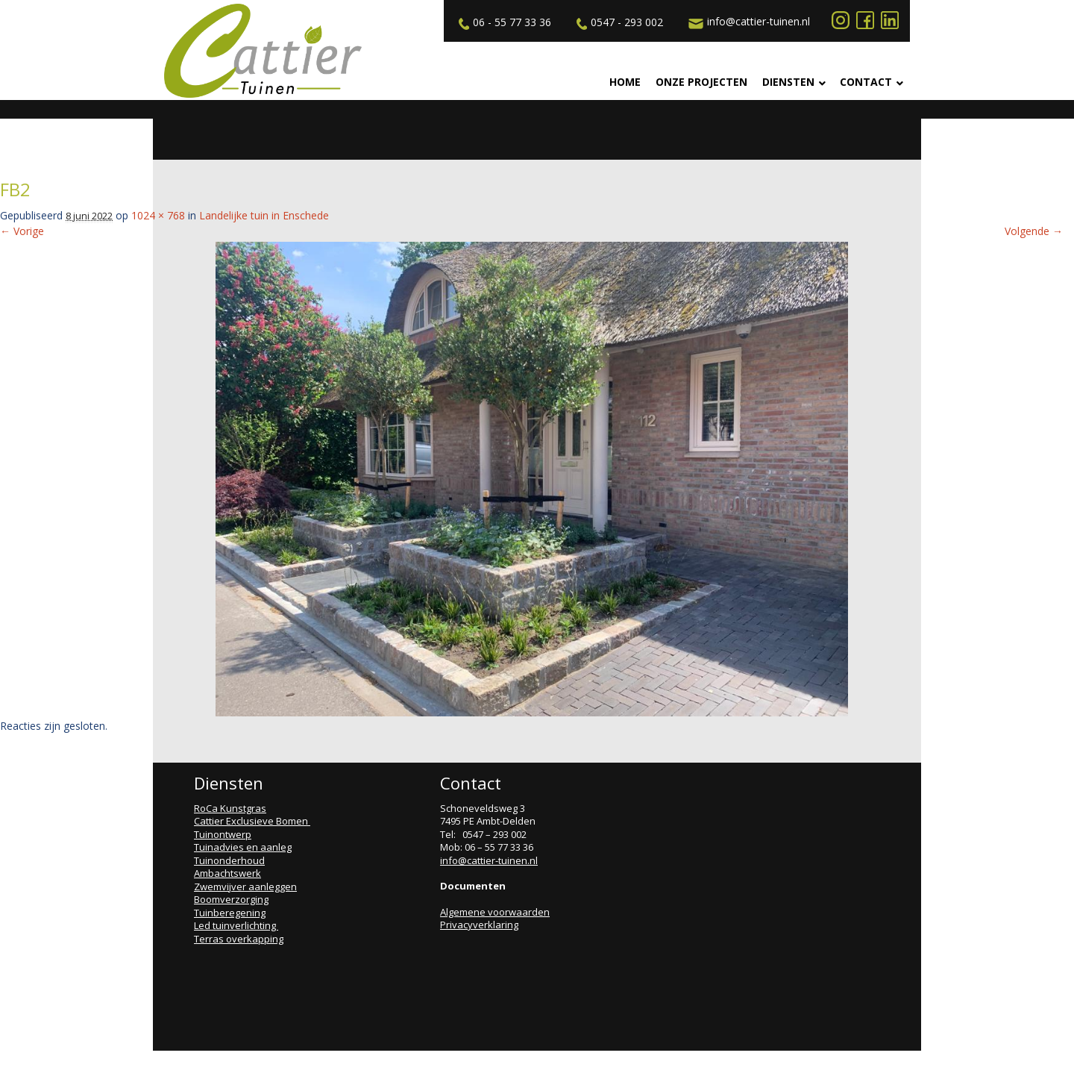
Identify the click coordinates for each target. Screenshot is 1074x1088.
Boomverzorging (231, 899)
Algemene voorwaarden (495, 912)
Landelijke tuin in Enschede (264, 215)
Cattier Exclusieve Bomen (252, 821)
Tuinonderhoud (229, 860)
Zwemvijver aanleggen (245, 886)
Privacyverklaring (479, 924)
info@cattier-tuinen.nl (747, 21)
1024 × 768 (158, 215)
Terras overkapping (238, 938)
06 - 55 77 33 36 (503, 22)
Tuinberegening (230, 912)
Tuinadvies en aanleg (243, 847)
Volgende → (1034, 231)
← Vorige (22, 231)
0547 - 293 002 (618, 22)
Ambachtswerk (227, 873)
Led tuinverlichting (236, 925)
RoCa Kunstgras (230, 808)
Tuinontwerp (222, 834)
